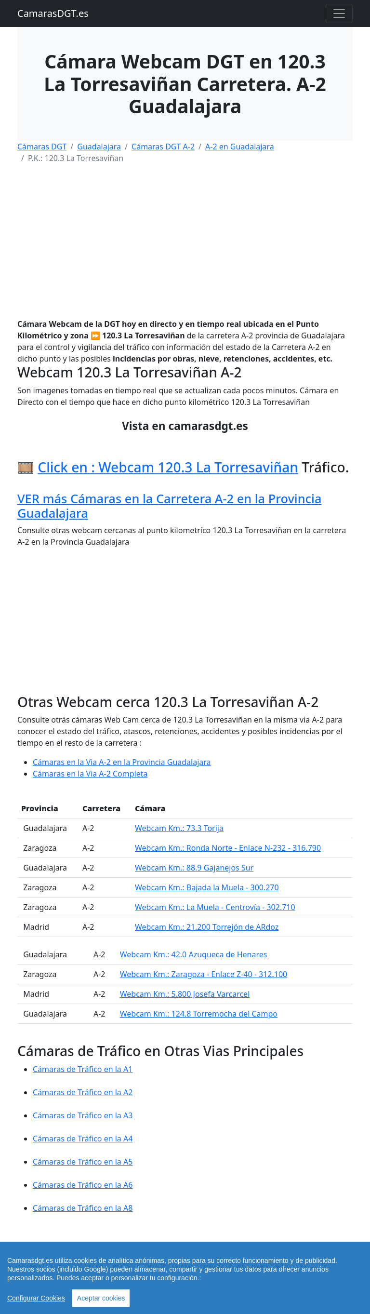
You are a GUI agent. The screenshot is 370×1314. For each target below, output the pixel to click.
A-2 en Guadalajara (239, 146)
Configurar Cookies (36, 1298)
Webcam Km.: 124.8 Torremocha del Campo (199, 1013)
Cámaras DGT (41, 146)
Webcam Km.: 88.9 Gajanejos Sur (194, 867)
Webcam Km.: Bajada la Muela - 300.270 (207, 887)
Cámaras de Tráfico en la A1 (82, 1069)
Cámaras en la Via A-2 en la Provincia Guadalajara (122, 762)
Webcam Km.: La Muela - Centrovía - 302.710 (215, 907)
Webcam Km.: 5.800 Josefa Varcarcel (185, 994)
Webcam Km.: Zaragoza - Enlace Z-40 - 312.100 (204, 974)
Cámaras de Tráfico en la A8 (82, 1208)
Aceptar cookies (101, 1298)
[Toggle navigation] (339, 13)
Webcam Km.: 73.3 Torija (179, 828)
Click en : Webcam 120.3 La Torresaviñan (168, 467)
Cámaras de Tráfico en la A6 (82, 1185)
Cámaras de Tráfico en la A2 (82, 1092)
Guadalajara (99, 146)
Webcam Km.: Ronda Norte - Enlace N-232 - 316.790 (228, 848)
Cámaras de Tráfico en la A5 (82, 1161)
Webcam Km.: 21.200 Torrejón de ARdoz (206, 927)
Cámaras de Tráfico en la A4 (82, 1138)
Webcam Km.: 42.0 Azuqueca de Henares (193, 954)
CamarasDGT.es (53, 13)
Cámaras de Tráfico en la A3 (82, 1115)
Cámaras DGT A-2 (163, 146)
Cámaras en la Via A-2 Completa (90, 773)
